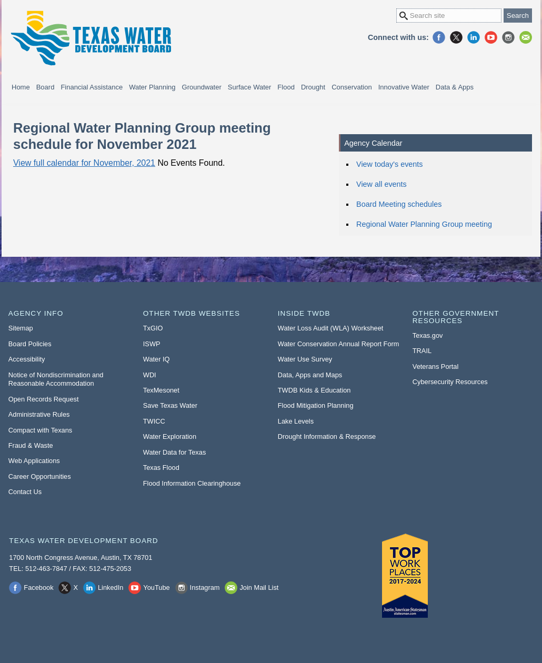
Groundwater (202, 87)
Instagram (508, 37)
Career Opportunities (39, 476)
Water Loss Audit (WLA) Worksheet (331, 328)
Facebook (439, 37)
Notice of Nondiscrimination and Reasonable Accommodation (56, 379)
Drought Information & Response (327, 436)
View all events (381, 184)
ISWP (151, 344)
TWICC (154, 421)
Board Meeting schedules (398, 204)
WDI (149, 375)
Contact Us (25, 492)
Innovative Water (403, 87)
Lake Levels (296, 421)
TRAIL (422, 351)
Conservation (352, 87)
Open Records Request (43, 399)
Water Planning (152, 87)
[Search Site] (448, 15)
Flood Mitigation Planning (316, 405)
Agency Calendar (373, 143)
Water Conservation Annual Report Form (338, 344)
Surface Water (250, 87)
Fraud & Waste (30, 445)
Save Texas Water (170, 405)
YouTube (491, 37)
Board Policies (30, 344)
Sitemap (20, 328)
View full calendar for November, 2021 (84, 162)
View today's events (389, 164)
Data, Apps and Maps (310, 375)
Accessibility (26, 359)
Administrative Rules (39, 414)
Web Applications (34, 461)
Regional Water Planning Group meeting (424, 224)
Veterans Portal (436, 366)
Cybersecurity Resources (450, 382)
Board (45, 87)
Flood (286, 87)
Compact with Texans (40, 430)
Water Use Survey (305, 359)
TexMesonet (161, 390)
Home (21, 87)
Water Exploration (169, 436)
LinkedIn (473, 37)
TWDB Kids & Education (314, 390)
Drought (313, 87)
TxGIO (153, 328)
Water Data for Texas (174, 452)
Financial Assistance (92, 87)
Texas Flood (161, 467)
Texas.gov (428, 335)
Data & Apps (455, 87)
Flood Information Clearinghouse (192, 483)
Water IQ (156, 359)
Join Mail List (525, 37)
